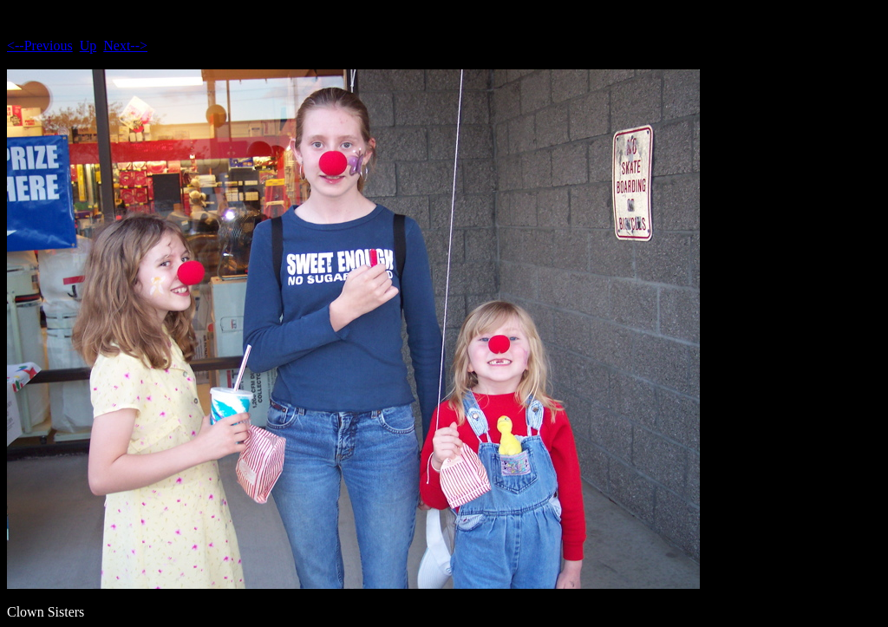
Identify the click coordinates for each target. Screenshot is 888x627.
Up (88, 45)
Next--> (125, 45)
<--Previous (40, 45)
